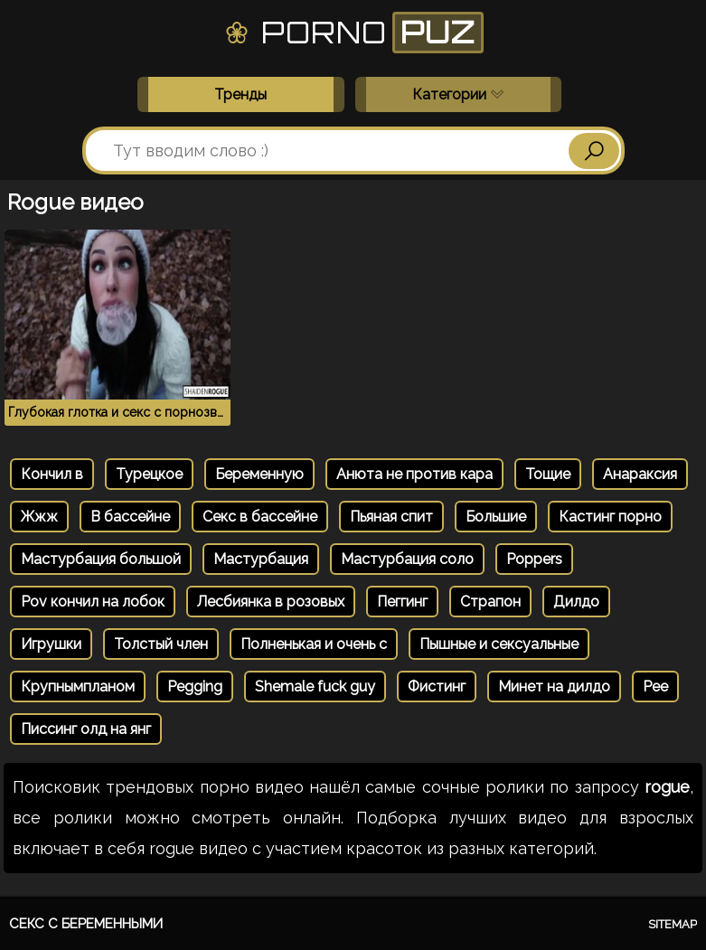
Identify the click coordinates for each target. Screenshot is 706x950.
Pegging (194, 686)
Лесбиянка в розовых (270, 601)
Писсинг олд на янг (86, 729)
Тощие (547, 474)
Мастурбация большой (101, 559)
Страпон (490, 601)
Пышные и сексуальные (499, 644)
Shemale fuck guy (315, 686)
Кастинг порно (610, 516)
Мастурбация (260, 559)
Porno (353, 32)
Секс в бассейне (259, 516)
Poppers (534, 559)
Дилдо (576, 601)
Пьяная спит (391, 516)
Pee (655, 686)
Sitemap (672, 924)
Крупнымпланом (78, 686)
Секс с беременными (86, 924)
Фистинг (437, 686)
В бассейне (130, 516)
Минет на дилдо (554, 686)
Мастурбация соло (407, 559)
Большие (496, 516)
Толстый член (161, 644)
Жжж (39, 516)
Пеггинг (402, 601)
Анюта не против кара (414, 474)
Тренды (240, 94)
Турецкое (149, 474)
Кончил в (52, 474)
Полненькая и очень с (313, 644)
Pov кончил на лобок (93, 601)
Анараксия (640, 474)
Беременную (259, 474)
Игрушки (51, 644)
